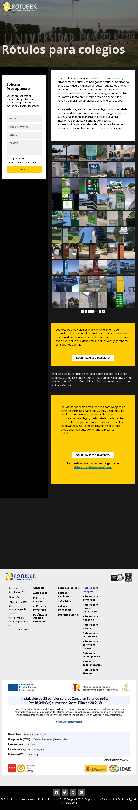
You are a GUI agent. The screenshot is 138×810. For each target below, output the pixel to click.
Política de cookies (40, 599)
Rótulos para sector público (91, 655)
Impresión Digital (68, 614)
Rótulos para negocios (90, 618)
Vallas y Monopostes (65, 608)
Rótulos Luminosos (64, 594)
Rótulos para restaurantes (91, 634)
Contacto (39, 587)
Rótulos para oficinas (90, 626)
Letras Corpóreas (68, 587)
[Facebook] (56, 792)
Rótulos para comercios (90, 598)
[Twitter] (65, 792)
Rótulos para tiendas (90, 671)
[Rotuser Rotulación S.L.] (119, 610)
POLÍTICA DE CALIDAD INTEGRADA (41, 618)
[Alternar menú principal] (131, 7)
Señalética (64, 601)
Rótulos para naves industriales (90, 608)
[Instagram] (81, 792)
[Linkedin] (73, 792)
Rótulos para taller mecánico (92, 663)
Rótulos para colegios (90, 589)
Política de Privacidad (40, 608)
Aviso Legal (40, 593)
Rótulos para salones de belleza (90, 645)
